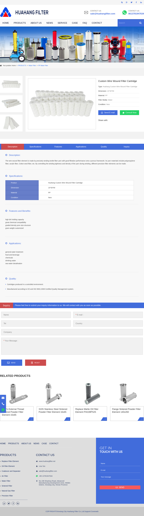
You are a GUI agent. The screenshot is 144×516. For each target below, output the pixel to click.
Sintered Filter (6, 486)
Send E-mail (108, 113)
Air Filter (4, 476)
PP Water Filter (43, 65)
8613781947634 (136, 13)
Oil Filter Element (7, 466)
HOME (5, 23)
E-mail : (79, 315)
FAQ (85, 23)
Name (6, 315)
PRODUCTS (20, 23)
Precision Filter (6, 496)
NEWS (49, 23)
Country (79, 323)
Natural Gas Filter (7, 491)
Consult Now (130, 113)
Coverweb (94, 511)
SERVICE (62, 23)
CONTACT (97, 23)
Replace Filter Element (9, 461)
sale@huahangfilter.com (102, 13)
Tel (5, 323)
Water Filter (32, 65)
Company (8, 332)
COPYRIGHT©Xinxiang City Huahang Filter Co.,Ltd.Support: (68, 511)
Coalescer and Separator (10, 471)
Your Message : (11, 341)
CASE (75, 23)
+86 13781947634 (45, 476)
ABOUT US (36, 23)
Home (14, 65)
